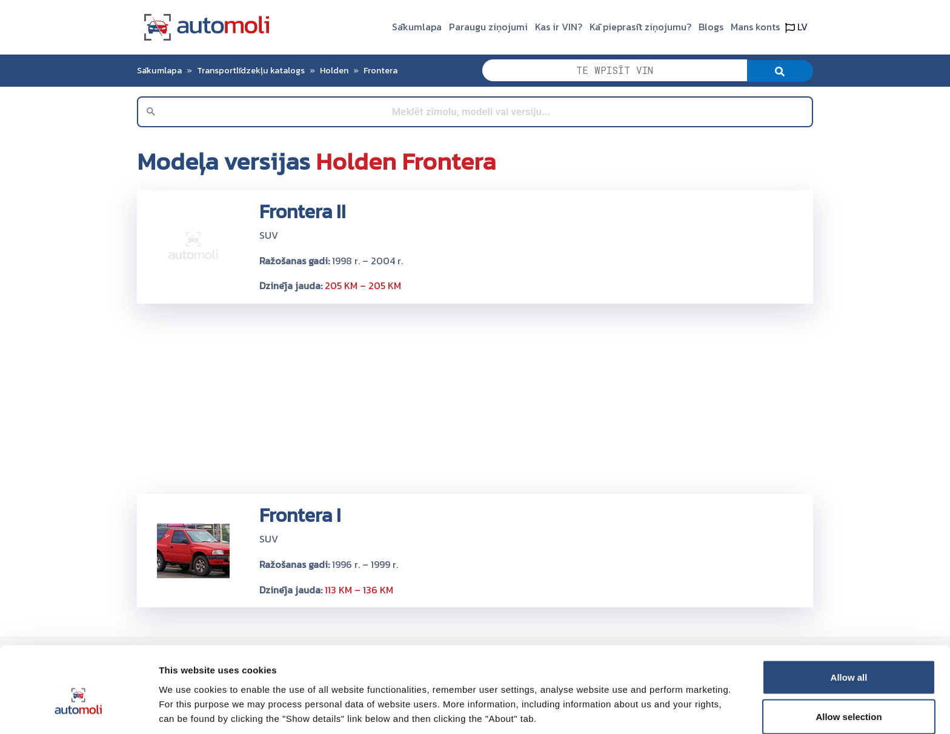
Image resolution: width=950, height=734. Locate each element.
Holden (334, 70)
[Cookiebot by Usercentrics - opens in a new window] (78, 710)
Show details (636, 703)
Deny (849, 701)
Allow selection (848, 662)
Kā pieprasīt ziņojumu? (640, 26)
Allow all (849, 622)
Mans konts (755, 26)
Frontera (380, 70)
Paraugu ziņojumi (488, 26)
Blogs (711, 26)
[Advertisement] (475, 398)
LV (796, 26)
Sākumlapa (417, 26)
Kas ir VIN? (558, 26)
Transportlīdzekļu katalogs (251, 70)
